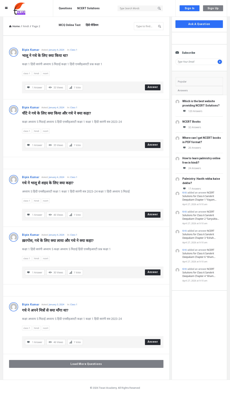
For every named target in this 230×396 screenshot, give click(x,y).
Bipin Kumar (31, 49)
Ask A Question (199, 24)
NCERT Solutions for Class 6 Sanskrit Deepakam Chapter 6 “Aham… (198, 253)
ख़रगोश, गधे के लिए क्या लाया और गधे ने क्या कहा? (58, 240)
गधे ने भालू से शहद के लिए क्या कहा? (47, 183)
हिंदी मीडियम (92, 25)
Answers (183, 90)
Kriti (184, 192)
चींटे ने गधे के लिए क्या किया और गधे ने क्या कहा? (56, 113)
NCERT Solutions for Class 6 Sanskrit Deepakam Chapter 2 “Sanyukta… (200, 215)
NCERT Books (191, 121)
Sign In (190, 8)
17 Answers (191, 188)
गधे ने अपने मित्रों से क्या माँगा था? (45, 310)
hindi (36, 73)
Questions (65, 8)
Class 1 (73, 49)
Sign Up (213, 8)
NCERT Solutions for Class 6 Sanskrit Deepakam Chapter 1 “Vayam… (199, 196)
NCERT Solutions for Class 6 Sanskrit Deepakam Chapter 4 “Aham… (198, 272)
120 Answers (192, 111)
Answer (152, 87)
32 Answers (191, 127)
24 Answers (191, 168)
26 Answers (191, 147)
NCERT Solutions (88, 8)
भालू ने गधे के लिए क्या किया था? (45, 55)
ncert (45, 73)
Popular (182, 81)
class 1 (26, 73)
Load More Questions (86, 363)
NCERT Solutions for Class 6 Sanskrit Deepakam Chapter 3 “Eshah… (199, 234)
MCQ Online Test (70, 25)
